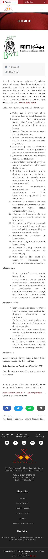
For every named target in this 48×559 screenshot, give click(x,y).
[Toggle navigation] (41, 8)
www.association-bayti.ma (27, 102)
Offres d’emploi (22, 513)
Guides (22, 518)
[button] (7, 408)
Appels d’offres (22, 508)
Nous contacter (39, 435)
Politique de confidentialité (22, 435)
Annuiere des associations (22, 523)
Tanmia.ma (22, 498)
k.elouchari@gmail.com (34, 392)
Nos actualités (22, 503)
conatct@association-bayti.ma (13, 392)
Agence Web (28, 556)
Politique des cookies (7, 435)
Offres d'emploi (14, 72)
